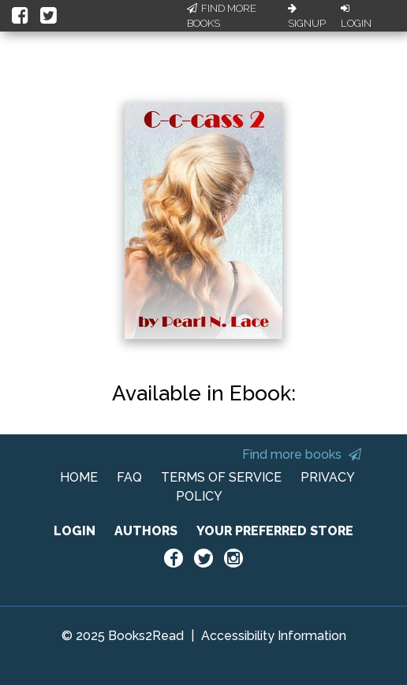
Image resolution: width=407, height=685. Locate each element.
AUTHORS (145, 530)
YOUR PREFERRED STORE (274, 530)
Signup (307, 16)
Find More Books (221, 16)
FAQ (129, 477)
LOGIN (74, 530)
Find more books (301, 454)
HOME (79, 477)
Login (356, 16)
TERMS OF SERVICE (221, 477)
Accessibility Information (273, 635)
